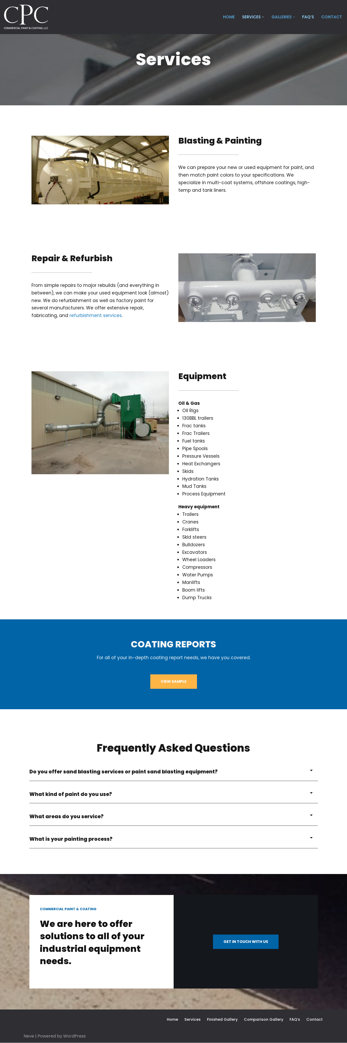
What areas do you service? (66, 816)
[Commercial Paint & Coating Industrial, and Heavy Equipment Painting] (26, 17)
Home (228, 17)
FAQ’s (308, 17)
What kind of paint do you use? (70, 794)
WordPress (74, 1036)
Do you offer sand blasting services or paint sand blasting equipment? (123, 771)
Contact (331, 17)
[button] (262, 17)
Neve (29, 1036)
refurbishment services (96, 315)
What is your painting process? (71, 839)
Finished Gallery (221, 1019)
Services (192, 1019)
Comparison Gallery (263, 1019)
